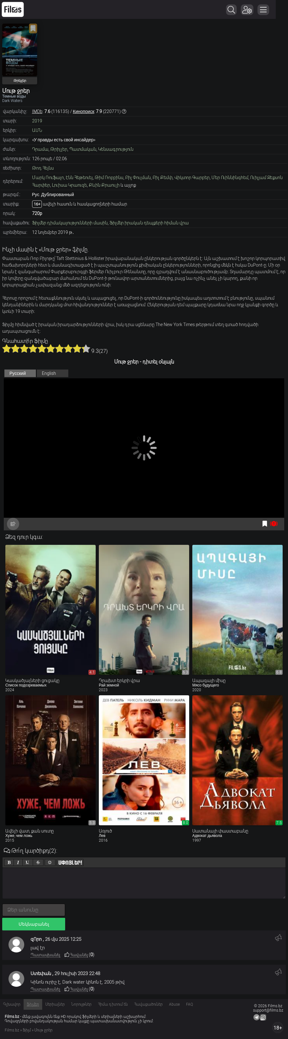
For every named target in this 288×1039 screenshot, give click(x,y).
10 (86, 348)
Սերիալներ (55, 1004)
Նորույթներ (81, 1004)
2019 (37, 120)
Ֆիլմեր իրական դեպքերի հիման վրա (149, 222)
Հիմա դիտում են (113, 1004)
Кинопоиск (83, 111)
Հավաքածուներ (148, 1004)
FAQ (189, 1004)
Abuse (174, 1004)
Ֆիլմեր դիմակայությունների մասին (70, 222)
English (49, 373)
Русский (17, 373)
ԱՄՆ (37, 130)
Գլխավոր (11, 1004)
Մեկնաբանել (34, 924)
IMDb (37, 111)
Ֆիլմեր (33, 1004)
